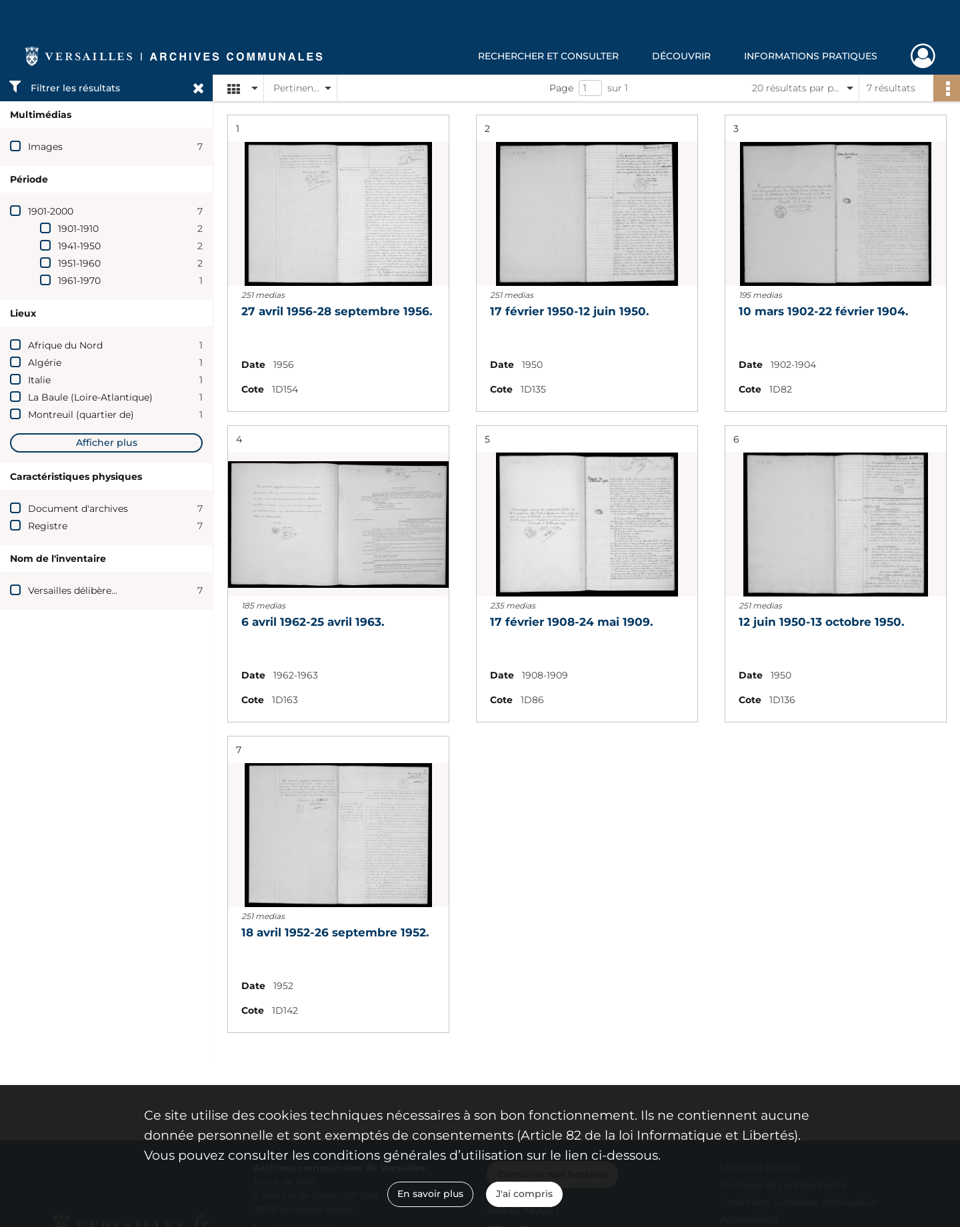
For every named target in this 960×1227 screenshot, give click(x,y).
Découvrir (681, 56)
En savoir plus (430, 1194)
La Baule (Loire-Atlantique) (90, 397)
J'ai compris (524, 1194)
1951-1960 (79, 263)
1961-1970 (79, 281)
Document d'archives (78, 509)
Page (561, 88)
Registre (47, 526)
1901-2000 (50, 211)
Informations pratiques (810, 56)
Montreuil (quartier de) (81, 415)
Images (45, 147)
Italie (39, 380)
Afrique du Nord (65, 345)
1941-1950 (79, 246)
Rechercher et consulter (548, 56)
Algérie (44, 363)
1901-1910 (78, 229)
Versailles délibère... (72, 591)
